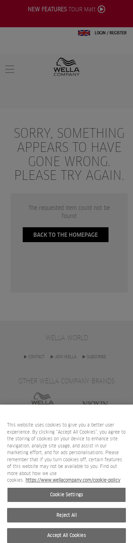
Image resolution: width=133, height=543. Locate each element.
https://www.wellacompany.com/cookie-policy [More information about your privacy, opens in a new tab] (73, 484)
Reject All (66, 519)
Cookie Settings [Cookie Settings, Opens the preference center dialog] (66, 499)
